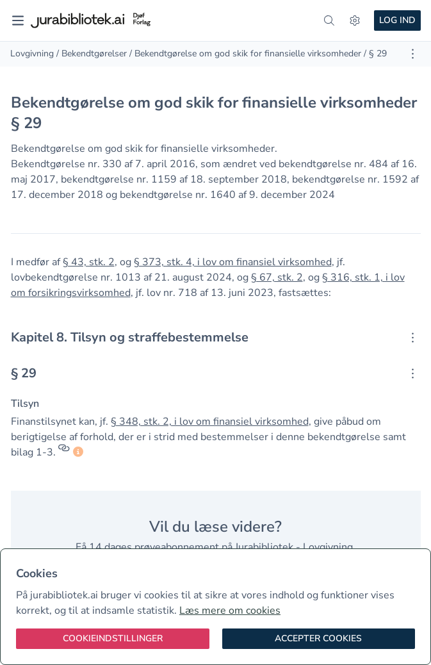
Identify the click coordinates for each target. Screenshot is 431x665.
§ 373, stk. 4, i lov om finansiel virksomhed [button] (233, 262)
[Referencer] (64, 452)
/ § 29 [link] (375, 53)
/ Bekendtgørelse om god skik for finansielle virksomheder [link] (245, 53)
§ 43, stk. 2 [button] (89, 262)
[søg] (329, 20)
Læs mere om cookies (230, 610)
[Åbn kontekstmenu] (413, 337)
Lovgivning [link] (32, 53)
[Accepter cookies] (319, 638)
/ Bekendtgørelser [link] (91, 53)
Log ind (397, 20)
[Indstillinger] (354, 20)
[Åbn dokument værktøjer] (413, 53)
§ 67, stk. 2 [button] (277, 277)
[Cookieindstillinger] (112, 638)
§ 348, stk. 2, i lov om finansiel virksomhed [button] (210, 422)
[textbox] (216, 337)
